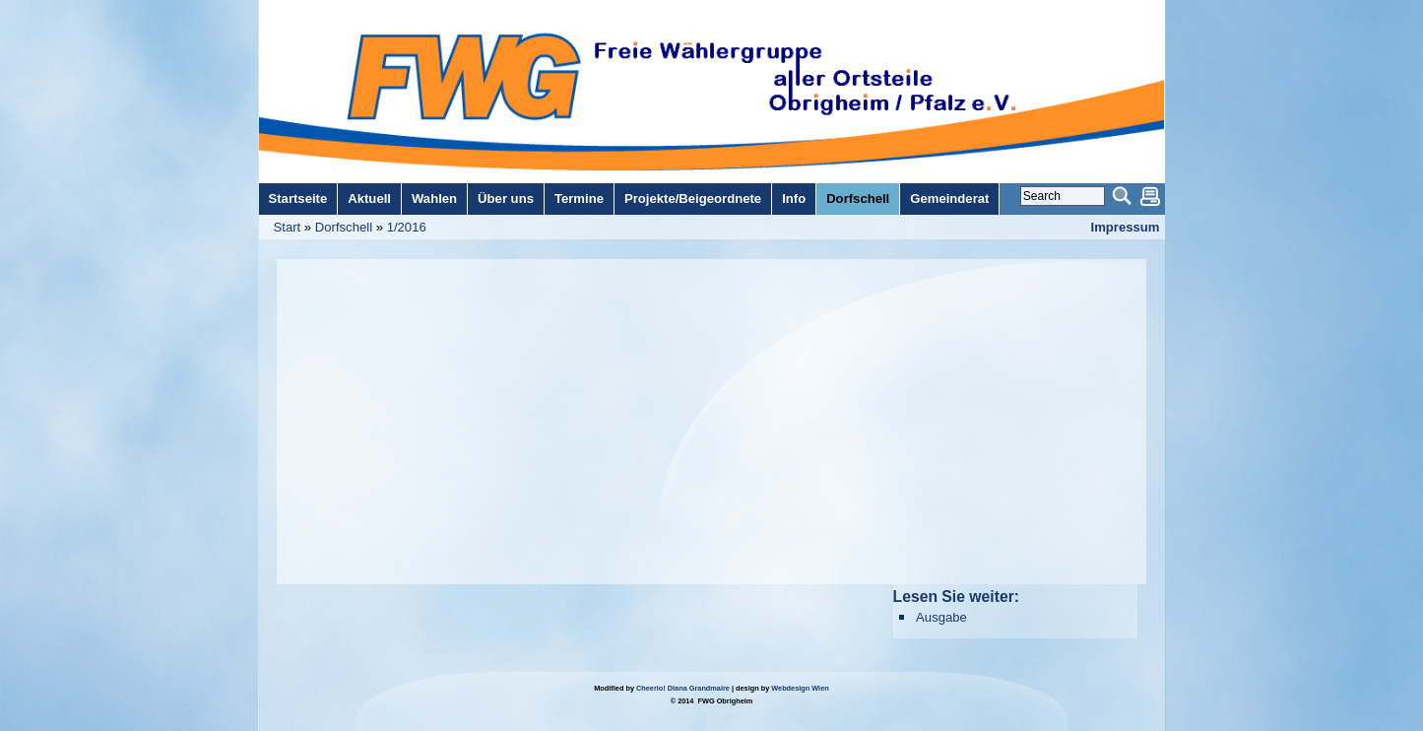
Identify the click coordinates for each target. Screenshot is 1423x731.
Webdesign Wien (799, 688)
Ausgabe (941, 617)
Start (287, 227)
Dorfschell (343, 227)
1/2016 (406, 227)
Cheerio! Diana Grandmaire (683, 688)
